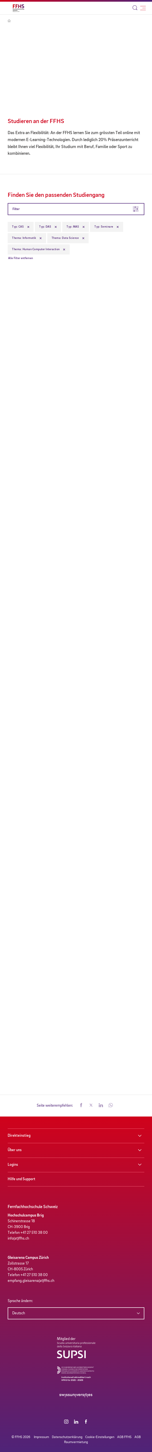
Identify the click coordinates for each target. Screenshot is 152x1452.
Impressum (41, 1437)
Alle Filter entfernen (20, 258)
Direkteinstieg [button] (19, 1136)
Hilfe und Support (21, 1179)
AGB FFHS (124, 1437)
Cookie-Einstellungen (99, 1437)
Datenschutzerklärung (67, 1437)
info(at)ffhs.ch (18, 1239)
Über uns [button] (15, 1150)
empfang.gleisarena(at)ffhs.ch (31, 1281)
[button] (81, 1106)
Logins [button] (13, 1165)
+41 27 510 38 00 (34, 1233)
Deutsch (18, 1313)
